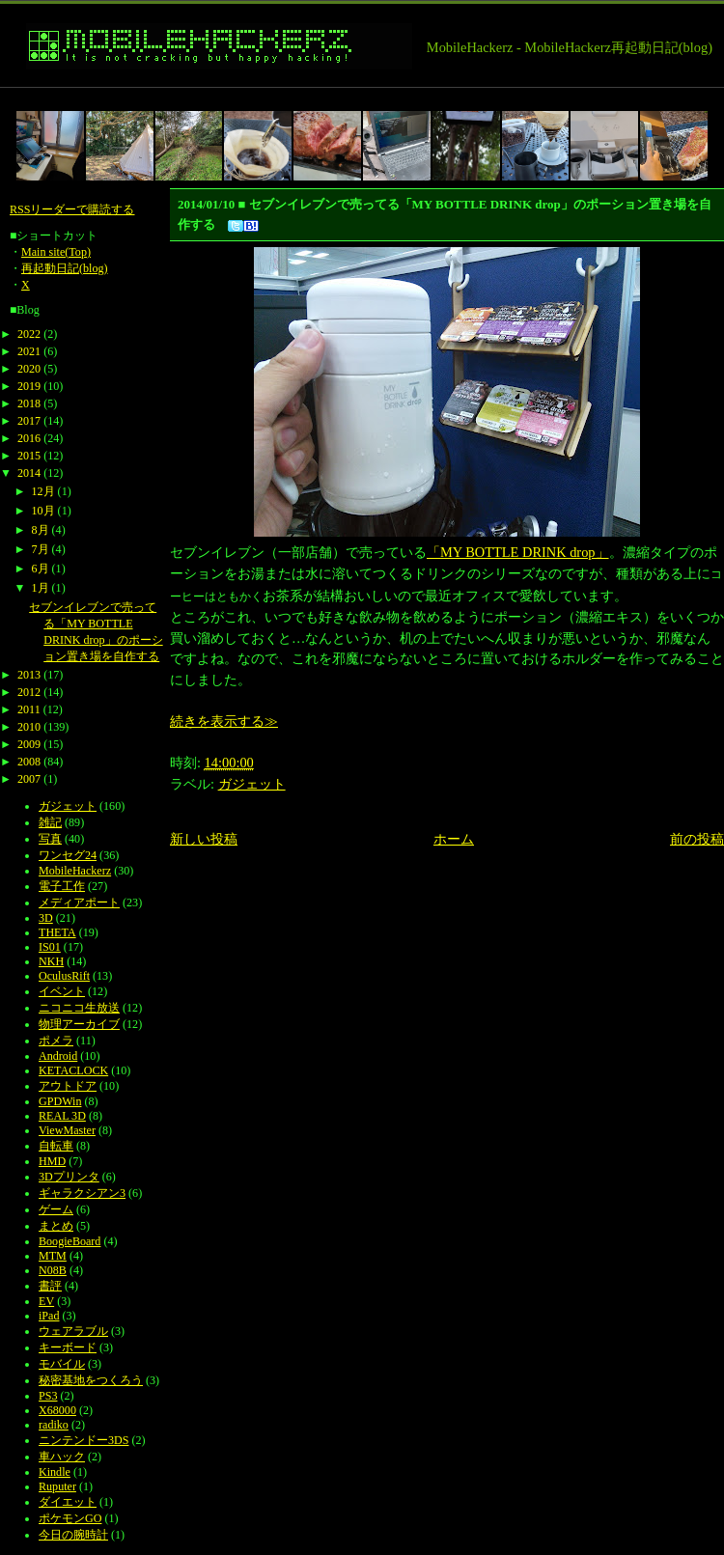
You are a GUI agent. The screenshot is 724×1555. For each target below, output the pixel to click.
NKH (51, 961)
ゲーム (56, 1209)
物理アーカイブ (79, 1024)
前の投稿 (697, 839)
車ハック (62, 1456)
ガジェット (252, 783)
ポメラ (56, 1040)
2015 (29, 455)
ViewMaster (67, 1130)
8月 (40, 530)
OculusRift (64, 976)
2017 (29, 421)
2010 (29, 727)
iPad (49, 1315)
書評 (50, 1285)
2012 (29, 692)
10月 (43, 510)
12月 (43, 491)
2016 (29, 438)
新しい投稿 (203, 839)
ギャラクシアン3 (82, 1193)
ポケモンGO (70, 1518)
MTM (53, 1256)
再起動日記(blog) (64, 268)
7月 (40, 549)
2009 (29, 744)
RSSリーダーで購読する (72, 209)
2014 (29, 473)
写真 (50, 839)
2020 (29, 368)
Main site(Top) (56, 252)
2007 (29, 779)
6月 (40, 568)
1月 (40, 588)
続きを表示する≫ (224, 721)
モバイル (62, 1364)
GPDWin (60, 1101)
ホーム (453, 839)
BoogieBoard (69, 1241)
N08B (53, 1270)
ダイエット (68, 1502)
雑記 (50, 822)
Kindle (54, 1472)
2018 (29, 403)
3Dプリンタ (69, 1176)
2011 (29, 709)
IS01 (50, 947)
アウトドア (68, 1086)
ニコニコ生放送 (79, 1007)
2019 (29, 386)
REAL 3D (62, 1116)
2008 (29, 761)
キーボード (68, 1347)
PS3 (48, 1395)
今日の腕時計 (73, 1534)
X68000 (57, 1410)
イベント (62, 991)
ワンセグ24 (68, 855)
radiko (54, 1424)
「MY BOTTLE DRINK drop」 (518, 552)
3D (46, 918)
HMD (52, 1161)
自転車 (56, 1145)
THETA (57, 932)
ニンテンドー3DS (83, 1440)
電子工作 (62, 886)
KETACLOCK (73, 1070)
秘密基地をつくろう (91, 1380)
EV (46, 1301)
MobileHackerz (75, 870)
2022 (29, 334)
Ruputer (57, 1486)
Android (58, 1056)
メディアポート (79, 902)
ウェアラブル (73, 1331)
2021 (29, 351)
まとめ (56, 1226)
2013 (29, 674)
